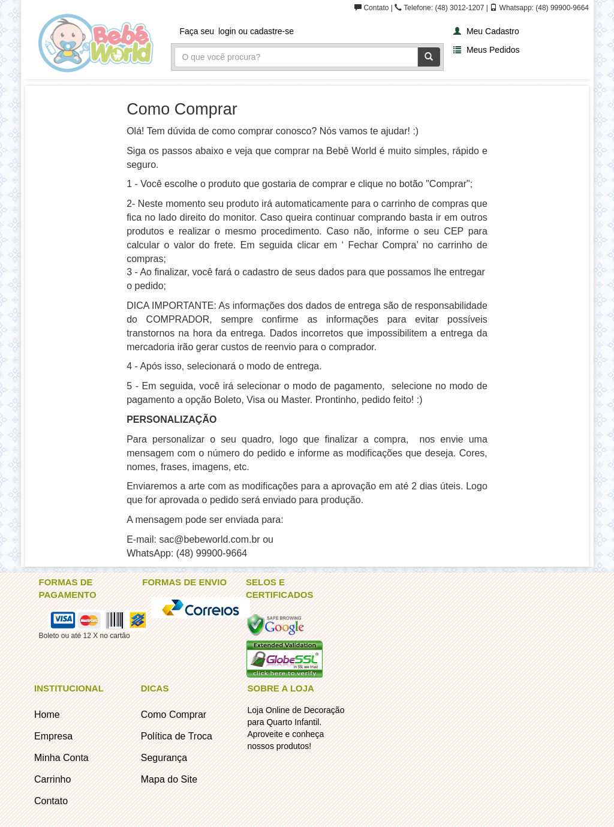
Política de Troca (176, 736)
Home (47, 714)
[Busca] (296, 57)
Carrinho (52, 779)
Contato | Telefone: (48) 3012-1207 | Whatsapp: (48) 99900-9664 (471, 8)
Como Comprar (173, 714)
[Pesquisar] (428, 57)
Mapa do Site (169, 779)
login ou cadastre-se (256, 31)
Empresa (53, 736)
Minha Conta (61, 758)
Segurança (164, 758)
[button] (485, 30)
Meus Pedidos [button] (485, 49)
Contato (51, 801)
